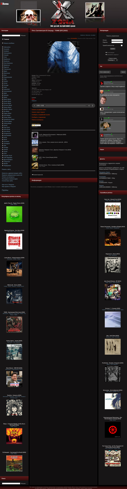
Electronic (88, 35)
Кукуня (101, 185)
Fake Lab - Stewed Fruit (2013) (112, 199)
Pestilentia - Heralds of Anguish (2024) (112, 363)
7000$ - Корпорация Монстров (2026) (14, 312)
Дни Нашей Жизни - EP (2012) (112, 281)
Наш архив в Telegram (9, 186)
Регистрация (110, 52)
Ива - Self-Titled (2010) (112, 335)
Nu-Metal (93, 35)
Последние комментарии (10, 179)
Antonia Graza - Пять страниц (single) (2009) (51, 165)
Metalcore (83, 35)
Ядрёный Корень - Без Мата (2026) (14, 230)
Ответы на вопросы (8, 177)
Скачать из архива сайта (39, 109)
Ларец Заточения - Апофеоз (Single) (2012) (113, 226)
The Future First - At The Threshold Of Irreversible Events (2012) (112, 446)
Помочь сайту (6, 169)
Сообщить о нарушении (39, 117)
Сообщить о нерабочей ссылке (41, 114)
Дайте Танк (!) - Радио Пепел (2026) (14, 203)
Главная (6, 39)
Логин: (105, 40)
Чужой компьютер (108, 45)
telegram (34, 100)
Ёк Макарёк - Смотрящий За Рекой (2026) (14, 452)
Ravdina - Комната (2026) (14, 395)
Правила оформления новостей (12, 175)
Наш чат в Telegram (8, 184)
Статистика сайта (7, 181)
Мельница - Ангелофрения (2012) (112, 390)
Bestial (101, 181)
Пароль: (105, 42)
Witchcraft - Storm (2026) (14, 285)
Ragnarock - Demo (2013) (113, 253)
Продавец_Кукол (104, 172)
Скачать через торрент (38, 112)
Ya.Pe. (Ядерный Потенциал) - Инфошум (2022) (52, 134)
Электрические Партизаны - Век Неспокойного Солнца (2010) (113, 418)
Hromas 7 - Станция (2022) (112, 308)
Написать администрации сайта (12, 173)
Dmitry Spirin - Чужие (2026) (14, 340)
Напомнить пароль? (113, 54)
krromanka (74, 38)
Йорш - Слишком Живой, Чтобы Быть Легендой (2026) (14, 424)
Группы (5, 190)
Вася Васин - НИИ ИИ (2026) (14, 368)
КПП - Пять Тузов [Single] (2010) (48, 157)
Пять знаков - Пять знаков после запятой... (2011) (53, 142)
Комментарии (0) (37, 174)
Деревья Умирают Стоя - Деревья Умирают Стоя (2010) (55, 149)
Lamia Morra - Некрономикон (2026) (14, 257)
